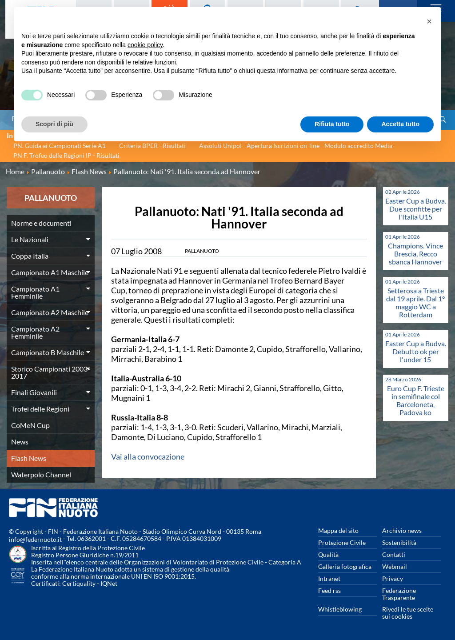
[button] (429, 21)
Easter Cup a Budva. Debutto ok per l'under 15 (415, 351)
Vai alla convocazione (147, 456)
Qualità (328, 554)
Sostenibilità (399, 542)
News (19, 441)
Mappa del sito (338, 530)
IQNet (108, 583)
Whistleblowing (340, 609)
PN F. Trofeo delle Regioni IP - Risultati (66, 155)
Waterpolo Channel (41, 474)
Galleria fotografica (344, 566)
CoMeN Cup (30, 425)
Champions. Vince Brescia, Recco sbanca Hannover (415, 253)
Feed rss (329, 590)
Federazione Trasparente (399, 594)
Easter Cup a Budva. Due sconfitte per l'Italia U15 (415, 208)
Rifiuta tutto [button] (332, 124)
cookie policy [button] (145, 44)
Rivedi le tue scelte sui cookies (407, 612)
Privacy (392, 578)
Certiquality (79, 583)
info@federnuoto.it (35, 539)
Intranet (329, 578)
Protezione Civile (342, 542)
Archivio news (402, 530)
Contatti (393, 554)
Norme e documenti (41, 223)
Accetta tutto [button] (400, 124)
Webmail (394, 566)
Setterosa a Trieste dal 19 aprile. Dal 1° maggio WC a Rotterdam (415, 302)
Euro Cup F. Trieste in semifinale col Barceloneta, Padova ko (415, 400)
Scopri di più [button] (54, 124)
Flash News (28, 458)
